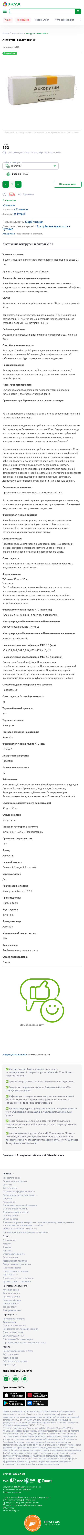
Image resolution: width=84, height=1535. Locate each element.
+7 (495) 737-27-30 (14, 1474)
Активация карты (11, 1293)
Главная (5, 34)
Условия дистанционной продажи (20, 1205)
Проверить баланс (12, 1300)
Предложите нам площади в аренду (20, 1329)
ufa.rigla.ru (30, 1414)
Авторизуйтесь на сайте (14, 1055)
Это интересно (10, 1188)
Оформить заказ (67, 184)
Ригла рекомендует (64, 20)
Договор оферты (11, 1216)
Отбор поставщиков (13, 1332)
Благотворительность (14, 1254)
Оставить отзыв (10, 1257)
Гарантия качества (12, 1268)
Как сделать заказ (11, 1178)
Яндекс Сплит (42, 20)
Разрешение (9, 1202)
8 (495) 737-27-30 (35, 1425)
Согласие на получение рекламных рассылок (25, 1232)
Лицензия (7, 1198)
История (7, 1244)
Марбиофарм (34, 222)
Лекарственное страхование (17, 1264)
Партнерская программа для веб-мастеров (24, 1342)
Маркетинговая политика (16, 1209)
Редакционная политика (15, 1261)
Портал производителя (14, 1325)
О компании (9, 1240)
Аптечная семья (11, 1290)
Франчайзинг (9, 1322)
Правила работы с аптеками (17, 1281)
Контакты (7, 1251)
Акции (8, 20)
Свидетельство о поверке (15, 1271)
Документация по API (13, 1336)
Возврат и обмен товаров (15, 1212)
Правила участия (11, 1297)
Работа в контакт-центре (15, 1361)
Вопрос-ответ (9, 1307)
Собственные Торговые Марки (18, 1339)
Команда (7, 1247)
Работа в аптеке (11, 1354)
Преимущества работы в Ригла (18, 1351)
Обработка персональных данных (20, 1229)
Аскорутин (8, 234)
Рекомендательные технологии (18, 1278)
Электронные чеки (12, 1310)
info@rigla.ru (14, 1511)
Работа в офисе (10, 1358)
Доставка (7, 1185)
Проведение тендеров (14, 1319)
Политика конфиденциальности (19, 1191)
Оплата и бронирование (15, 1181)
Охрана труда (9, 1365)
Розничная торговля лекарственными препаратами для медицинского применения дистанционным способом (38, 1224)
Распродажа (23, 20)
